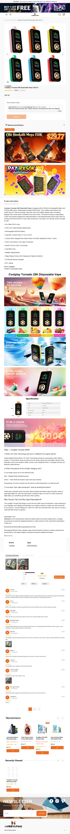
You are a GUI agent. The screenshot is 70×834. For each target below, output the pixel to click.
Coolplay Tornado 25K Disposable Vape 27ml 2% (30, 20)
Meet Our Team (8, 531)
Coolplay (12, 262)
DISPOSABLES (12, 20)
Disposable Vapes (16, 264)
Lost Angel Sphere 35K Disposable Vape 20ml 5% (12, 734)
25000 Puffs (27, 223)
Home (6, 20)
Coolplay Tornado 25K (11, 204)
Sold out (16, 117)
